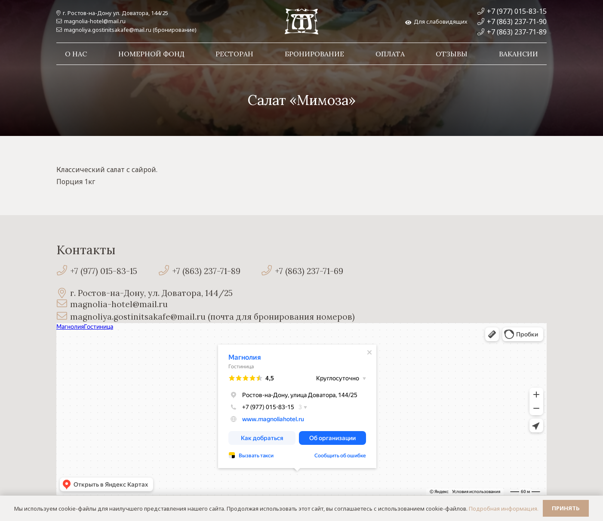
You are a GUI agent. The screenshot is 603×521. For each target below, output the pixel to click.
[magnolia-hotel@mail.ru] (63, 304)
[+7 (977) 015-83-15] (63, 271)
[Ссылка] (301, 21)
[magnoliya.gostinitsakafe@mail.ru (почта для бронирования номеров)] (63, 317)
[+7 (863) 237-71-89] (165, 271)
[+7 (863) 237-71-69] (268, 271)
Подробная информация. (503, 508)
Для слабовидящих (436, 21)
